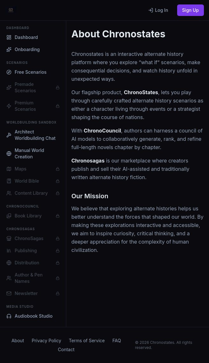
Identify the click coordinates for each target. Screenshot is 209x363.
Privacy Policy (46, 340)
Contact (66, 349)
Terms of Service (87, 340)
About (17, 340)
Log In (158, 10)
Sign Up (190, 10)
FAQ (116, 340)
